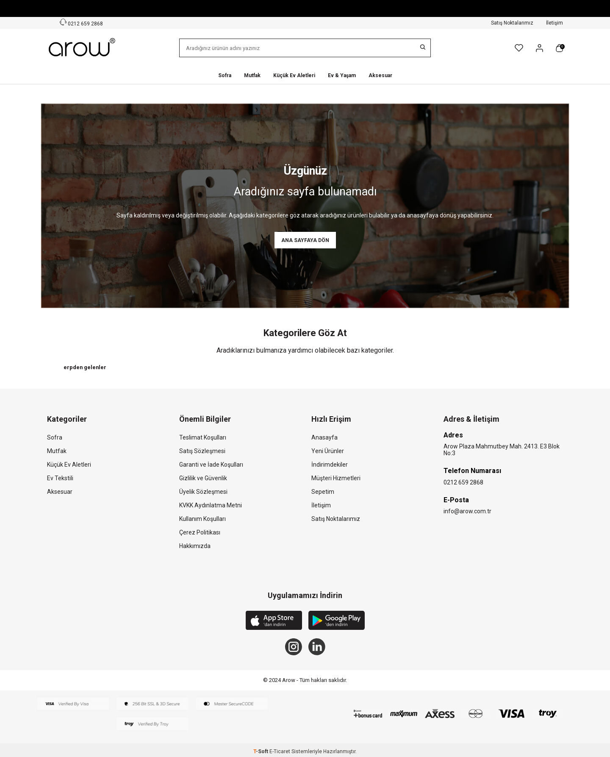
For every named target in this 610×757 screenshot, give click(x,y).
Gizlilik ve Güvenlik (203, 478)
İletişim (554, 23)
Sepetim (322, 491)
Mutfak (252, 75)
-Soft (261, 751)
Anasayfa (324, 437)
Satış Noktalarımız (512, 23)
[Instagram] (293, 646)
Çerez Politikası (199, 532)
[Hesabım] (539, 48)
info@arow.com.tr (467, 511)
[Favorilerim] (519, 48)
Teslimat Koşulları (202, 437)
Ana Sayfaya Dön (305, 240)
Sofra (224, 75)
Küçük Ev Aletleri (294, 75)
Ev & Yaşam (342, 75)
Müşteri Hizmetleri (335, 478)
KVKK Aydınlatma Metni (210, 505)
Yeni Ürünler (327, 451)
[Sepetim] (559, 48)
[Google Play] (336, 621)
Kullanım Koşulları (202, 518)
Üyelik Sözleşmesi (203, 491)
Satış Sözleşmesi (202, 451)
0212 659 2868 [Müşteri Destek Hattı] (81, 23)
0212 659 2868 (463, 482)
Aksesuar (380, 75)
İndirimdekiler (329, 464)
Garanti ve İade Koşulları (211, 464)
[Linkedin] (316, 646)
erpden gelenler (85, 367)
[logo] (82, 48)
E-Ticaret (279, 751)
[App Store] (274, 621)
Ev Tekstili (60, 478)
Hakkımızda (195, 546)
